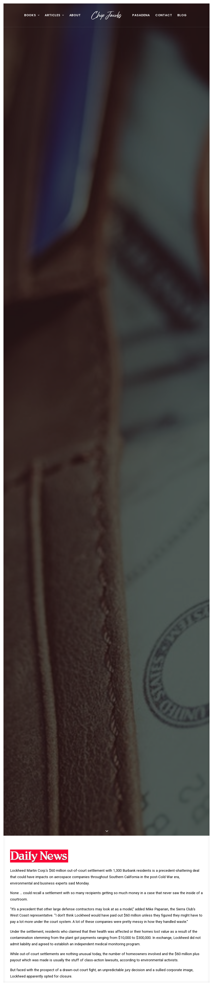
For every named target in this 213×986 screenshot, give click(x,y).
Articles (54, 15)
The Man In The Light (36, 851)
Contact (163, 15)
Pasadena (141, 15)
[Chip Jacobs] (106, 15)
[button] (39, 836)
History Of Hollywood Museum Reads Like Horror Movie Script (172, 854)
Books (32, 15)
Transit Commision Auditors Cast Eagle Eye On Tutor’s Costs (106, 855)
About (75, 15)
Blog (181, 15)
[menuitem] (31, 15)
